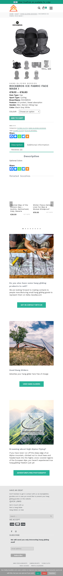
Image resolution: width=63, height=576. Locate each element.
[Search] (39, 8)
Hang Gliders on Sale (16, 510)
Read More (52, 573)
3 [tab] (28, 229)
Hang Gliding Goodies (37, 128)
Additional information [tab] (38, 145)
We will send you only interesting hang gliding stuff (30, 541)
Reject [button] (44, 573)
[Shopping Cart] (45, 8)
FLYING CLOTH (46, 563)
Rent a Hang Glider (15, 507)
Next (52, 204)
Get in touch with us (16, 505)
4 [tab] (30, 229)
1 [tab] (23, 229)
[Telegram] (23, 169)
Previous (11, 204)
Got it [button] (38, 573)
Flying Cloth (22, 128)
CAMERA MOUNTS (35, 563)
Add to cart (17, 118)
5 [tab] (33, 229)
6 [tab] (35, 229)
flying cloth (18, 130)
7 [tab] (38, 229)
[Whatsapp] (19, 169)
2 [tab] (25, 229)
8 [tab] (40, 229)
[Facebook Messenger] (15, 169)
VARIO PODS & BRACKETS (20, 563)
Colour (12, 112)
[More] (27, 169)
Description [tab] (17, 145)
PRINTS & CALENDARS (37, 565)
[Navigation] (51, 8)
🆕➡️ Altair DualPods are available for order (32, 2)
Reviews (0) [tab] (16, 149)
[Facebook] (11, 169)
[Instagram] (16, 531)
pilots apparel (31, 130)
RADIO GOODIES (24, 565)
